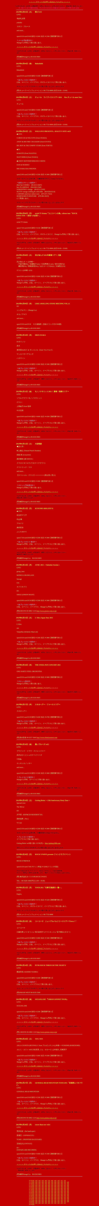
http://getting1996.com (52, 843)
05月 (43, 1180)
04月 (39, 1180)
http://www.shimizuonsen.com (47, 737)
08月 (52, 1180)
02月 (33, 1180)
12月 (65, 1180)
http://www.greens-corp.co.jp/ (46, 611)
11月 (62, 1180)
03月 (36, 1180)
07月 (49, 1180)
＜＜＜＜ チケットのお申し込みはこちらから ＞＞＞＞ (49, 2)
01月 (33, 1182)
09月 (55, 1180)
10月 (58, 1180)
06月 (46, 1180)
